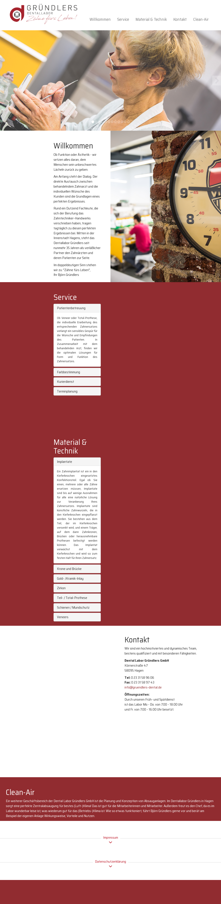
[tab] (77, 308)
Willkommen (100, 19)
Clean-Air (201, 19)
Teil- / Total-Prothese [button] (72, 597)
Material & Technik (151, 19)
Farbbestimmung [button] (68, 372)
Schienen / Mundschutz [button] (73, 607)
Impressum (110, 839)
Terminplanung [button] (67, 391)
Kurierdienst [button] (65, 381)
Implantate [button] (64, 461)
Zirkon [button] (61, 588)
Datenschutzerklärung (110, 863)
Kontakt (180, 19)
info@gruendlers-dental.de (143, 687)
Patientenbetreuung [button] (71, 308)
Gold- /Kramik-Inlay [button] (70, 578)
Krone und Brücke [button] (69, 568)
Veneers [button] (62, 617)
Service (123, 19)
